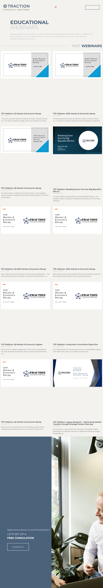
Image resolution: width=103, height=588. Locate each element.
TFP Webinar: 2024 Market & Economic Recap (74, 269)
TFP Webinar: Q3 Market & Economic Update (21, 344)
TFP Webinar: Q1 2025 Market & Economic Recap (23, 269)
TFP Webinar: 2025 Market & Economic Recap (74, 114)
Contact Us (18, 545)
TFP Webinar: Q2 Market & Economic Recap (21, 422)
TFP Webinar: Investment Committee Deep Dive (75, 344)
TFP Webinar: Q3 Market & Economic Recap (21, 188)
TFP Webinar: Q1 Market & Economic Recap (21, 114)
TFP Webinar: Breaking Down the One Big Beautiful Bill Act (77, 190)
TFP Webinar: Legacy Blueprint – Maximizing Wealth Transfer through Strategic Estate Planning (77, 423)
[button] (55, 7)
